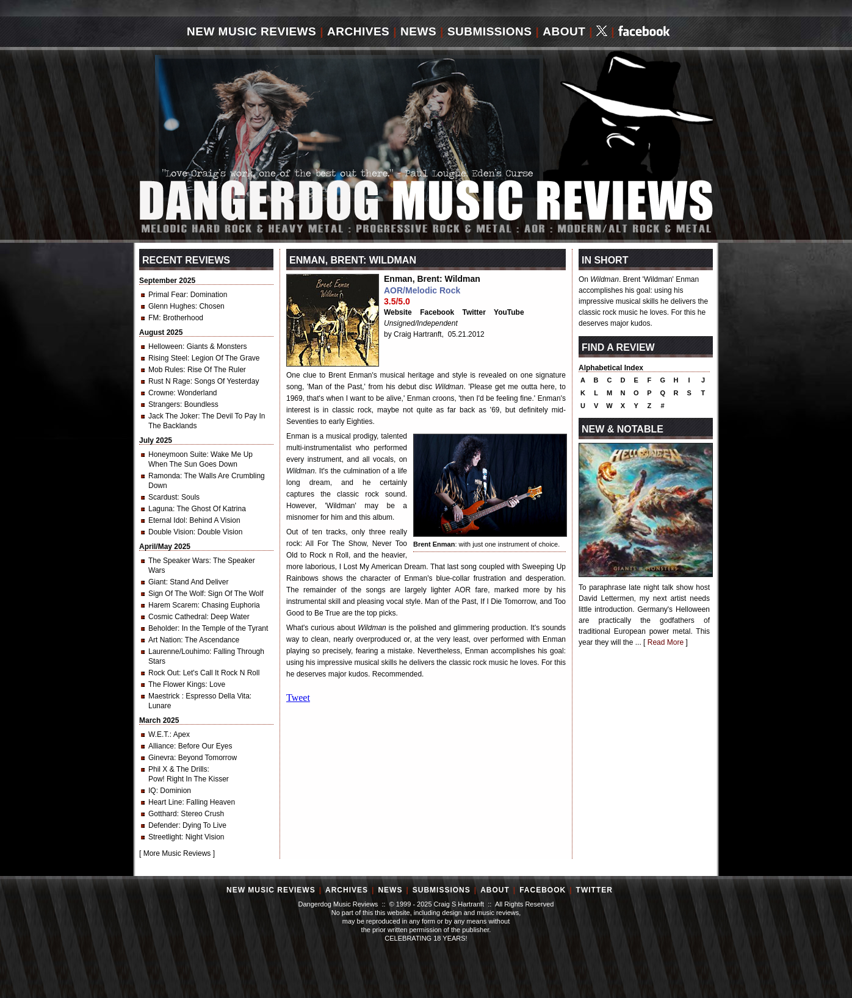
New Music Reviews (251, 31)
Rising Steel (167, 358)
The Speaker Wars (178, 560)
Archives (358, 31)
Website (398, 312)
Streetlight (164, 837)
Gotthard (162, 814)
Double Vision (170, 532)
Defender (163, 825)
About (564, 31)
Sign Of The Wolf (176, 593)
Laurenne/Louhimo (178, 651)
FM (153, 318)
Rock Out (163, 673)
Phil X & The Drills (177, 769)
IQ (152, 790)
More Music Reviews (177, 853)
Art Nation (164, 640)
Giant (157, 582)
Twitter (474, 312)
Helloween (165, 346)
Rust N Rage (169, 381)
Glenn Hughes (171, 306)
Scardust (162, 497)
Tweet (298, 697)
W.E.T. (159, 734)
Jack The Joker (173, 416)
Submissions (489, 31)
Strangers (164, 404)
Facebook (437, 312)
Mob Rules (165, 369)
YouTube (509, 312)
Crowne (160, 393)
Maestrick (165, 696)
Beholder (163, 628)
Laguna (160, 508)
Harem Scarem (173, 605)
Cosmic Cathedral (177, 616)
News (418, 31)
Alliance (161, 746)
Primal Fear (167, 294)
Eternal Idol (167, 520)
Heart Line (165, 802)
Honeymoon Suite (177, 454)
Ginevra (161, 757)
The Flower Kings (176, 684)
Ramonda (164, 476)
